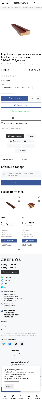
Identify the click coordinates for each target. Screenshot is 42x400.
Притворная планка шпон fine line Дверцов (10, 224)
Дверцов (37, 7)
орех (29, 88)
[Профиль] (35, 3)
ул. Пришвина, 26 (10, 301)
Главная (3, 7)
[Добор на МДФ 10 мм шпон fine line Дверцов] (31, 205)
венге (17, 88)
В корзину (9, 241)
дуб (23, 88)
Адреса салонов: (10, 295)
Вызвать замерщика (21, 118)
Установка (14, 146)
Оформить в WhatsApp (21, 111)
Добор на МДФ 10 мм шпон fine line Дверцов (31, 224)
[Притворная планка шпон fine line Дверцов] (10, 205)
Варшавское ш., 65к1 (11, 297)
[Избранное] (39, 3)
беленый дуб (7, 88)
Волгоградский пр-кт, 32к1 (13, 299)
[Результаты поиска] (7, 3)
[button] (19, 249)
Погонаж (18, 7)
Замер (30, 136)
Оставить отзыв (21, 183)
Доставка (15, 141)
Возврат (21, 151)
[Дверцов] (21, 3)
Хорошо (9, 386)
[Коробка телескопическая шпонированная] (21, 30)
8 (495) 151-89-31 (8, 264)
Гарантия (28, 146)
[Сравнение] (38, 98)
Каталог (10, 7)
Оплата (28, 141)
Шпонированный (28, 7)
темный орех (6, 92)
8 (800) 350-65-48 (8, 267)
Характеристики (15, 136)
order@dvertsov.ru (10, 292)
